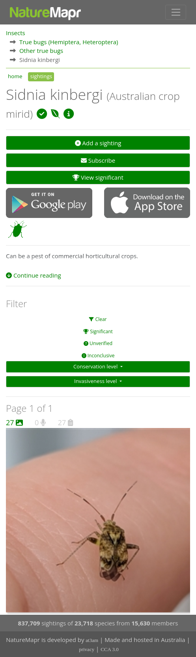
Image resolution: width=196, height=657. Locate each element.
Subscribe (98, 160)
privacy (86, 649)
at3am (92, 640)
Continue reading (33, 275)
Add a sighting (98, 143)
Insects (15, 33)
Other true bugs (41, 50)
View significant (98, 177)
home (15, 76)
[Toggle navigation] (175, 12)
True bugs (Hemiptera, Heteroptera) (68, 42)
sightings (41, 76)
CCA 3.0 (110, 649)
